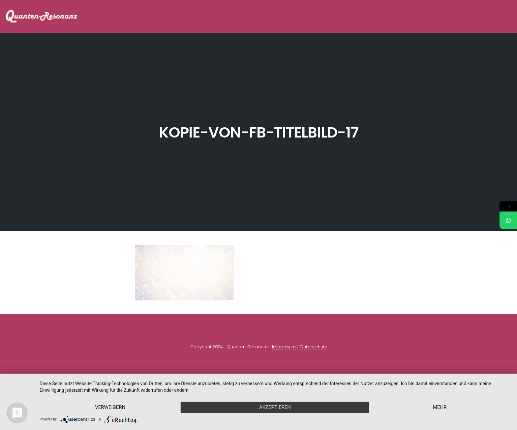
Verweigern (110, 407)
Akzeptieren (275, 407)
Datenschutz (313, 346)
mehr (440, 407)
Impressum (284, 346)
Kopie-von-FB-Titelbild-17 (258, 132)
